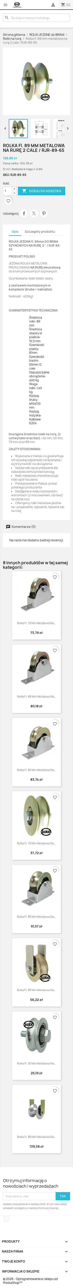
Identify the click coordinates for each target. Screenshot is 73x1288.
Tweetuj (34, 213)
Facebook (6, 1219)
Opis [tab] (15, 232)
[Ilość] (7, 191)
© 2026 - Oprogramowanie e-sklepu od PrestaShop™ (30, 1281)
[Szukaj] (36, 18)
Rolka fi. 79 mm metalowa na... (36, 623)
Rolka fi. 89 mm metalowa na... (36, 696)
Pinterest (44, 213)
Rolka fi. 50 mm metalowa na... (36, 1063)
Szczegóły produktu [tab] (40, 232)
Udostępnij (24, 213)
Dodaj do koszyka (41, 191)
